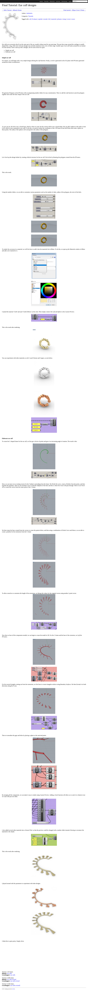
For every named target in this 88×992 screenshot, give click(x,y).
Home (41, 1)
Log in (70, 1)
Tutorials (46, 1)
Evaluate (34, 19)
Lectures (58, 1)
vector (68, 19)
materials (53, 19)
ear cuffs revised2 (15, 985)
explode (40, 19)
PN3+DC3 (52, 1)
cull (30, 19)
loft (49, 19)
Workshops (64, 1)
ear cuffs (9, 973)
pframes (59, 19)
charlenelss (29, 13)
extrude (45, 19)
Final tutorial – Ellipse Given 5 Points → (74, 10)
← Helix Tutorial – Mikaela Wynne (12, 10)
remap (64, 19)
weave (73, 19)
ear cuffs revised (11, 979)
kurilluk (13, 988)
